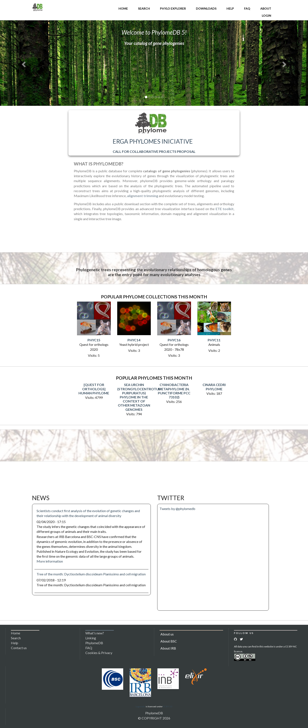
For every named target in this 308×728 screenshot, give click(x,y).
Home (123, 8)
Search (144, 8)
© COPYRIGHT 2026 (154, 718)
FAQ (247, 8)
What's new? (94, 633)
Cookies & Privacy (98, 653)
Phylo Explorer (173, 8)
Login (266, 15)
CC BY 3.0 (167, 706)
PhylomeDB (154, 713)
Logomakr (140, 706)
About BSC (168, 641)
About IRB (168, 648)
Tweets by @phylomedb (177, 509)
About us (167, 634)
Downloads (206, 8)
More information (50, 561)
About (265, 8)
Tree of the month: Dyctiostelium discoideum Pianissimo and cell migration (91, 574)
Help (230, 8)
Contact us (19, 648)
